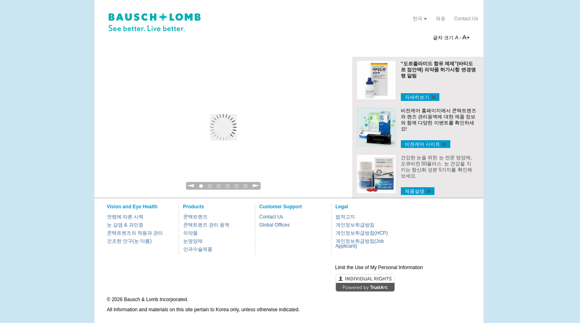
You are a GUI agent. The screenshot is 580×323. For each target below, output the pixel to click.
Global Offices (274, 225)
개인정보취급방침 (355, 225)
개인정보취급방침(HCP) (362, 233)
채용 (440, 18)
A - (458, 38)
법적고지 (345, 217)
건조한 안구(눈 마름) (129, 241)
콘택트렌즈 (195, 217)
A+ (466, 37)
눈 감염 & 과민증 (125, 225)
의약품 (190, 233)
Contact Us (466, 18)
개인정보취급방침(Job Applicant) (360, 243)
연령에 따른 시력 (125, 217)
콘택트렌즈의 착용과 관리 (135, 233)
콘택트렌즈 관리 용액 (206, 225)
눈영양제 (193, 241)
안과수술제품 (197, 249)
